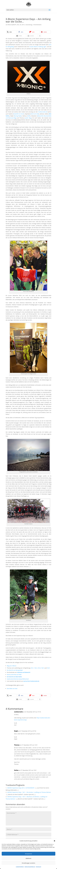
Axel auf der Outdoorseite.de (31, 681)
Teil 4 (42, 668)
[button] (54, 841)
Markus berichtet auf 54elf (14, 674)
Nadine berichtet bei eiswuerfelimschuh (18, 679)
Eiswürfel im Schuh (18, 114)
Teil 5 (48, 668)
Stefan (16, 770)
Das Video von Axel (12, 688)
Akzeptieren (28, 854)
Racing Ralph (17, 116)
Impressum (38, 866)
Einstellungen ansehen (28, 863)
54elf (28, 116)
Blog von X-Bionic (11, 666)
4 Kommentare (37, 24)
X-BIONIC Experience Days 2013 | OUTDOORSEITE (20, 788)
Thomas (16, 745)
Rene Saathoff (12, 24)
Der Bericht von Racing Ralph (15, 670)
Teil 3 (39, 668)
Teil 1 (32, 668)
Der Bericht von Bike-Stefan (14, 677)
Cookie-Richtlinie (20, 866)
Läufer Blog (28, 118)
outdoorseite (18, 712)
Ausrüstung (29, 24)
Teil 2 (35, 668)
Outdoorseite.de (42, 112)
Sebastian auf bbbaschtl (23, 672)
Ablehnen (28, 858)
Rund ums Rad (35, 114)
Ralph (16, 731)
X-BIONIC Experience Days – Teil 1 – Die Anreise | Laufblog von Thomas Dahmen (29, 792)
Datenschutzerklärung (30, 866)
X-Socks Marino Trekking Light (37, 46)
